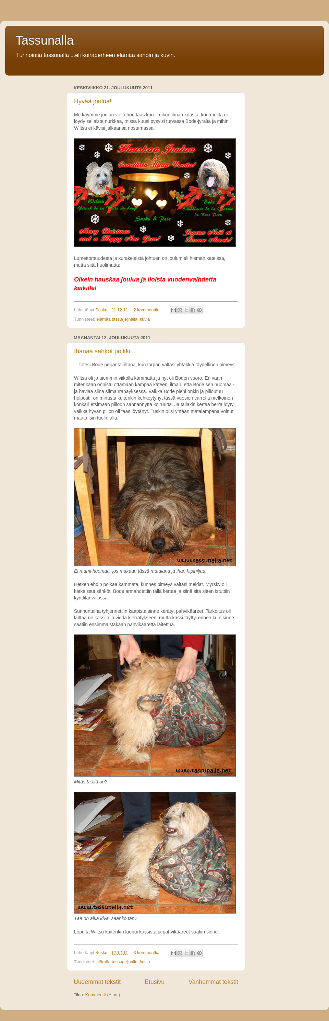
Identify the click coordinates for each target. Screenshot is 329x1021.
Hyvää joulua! (92, 101)
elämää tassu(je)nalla (116, 319)
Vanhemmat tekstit (213, 981)
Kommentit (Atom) (102, 995)
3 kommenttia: (148, 952)
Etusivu (154, 981)
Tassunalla (44, 40)
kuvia (145, 319)
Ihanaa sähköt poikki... (104, 351)
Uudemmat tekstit (97, 981)
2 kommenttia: (148, 310)
